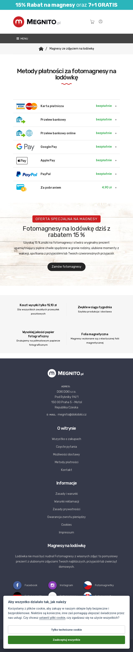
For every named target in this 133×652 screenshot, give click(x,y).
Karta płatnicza (64, 106)
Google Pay (64, 147)
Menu (22, 38)
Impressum (66, 532)
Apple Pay (64, 160)
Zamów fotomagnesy (66, 266)
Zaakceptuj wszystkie (66, 640)
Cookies (66, 525)
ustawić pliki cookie (52, 618)
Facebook (25, 585)
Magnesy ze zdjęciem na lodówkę (72, 48)
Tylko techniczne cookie (66, 630)
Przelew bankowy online (64, 133)
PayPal (64, 174)
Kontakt (66, 470)
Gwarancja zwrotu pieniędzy (66, 517)
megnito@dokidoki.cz (72, 414)
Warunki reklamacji (66, 501)
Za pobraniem (64, 188)
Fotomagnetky (98, 585)
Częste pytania (66, 447)
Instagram (60, 585)
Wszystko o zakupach (66, 439)
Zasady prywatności (66, 509)
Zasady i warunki (66, 494)
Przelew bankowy (64, 120)
